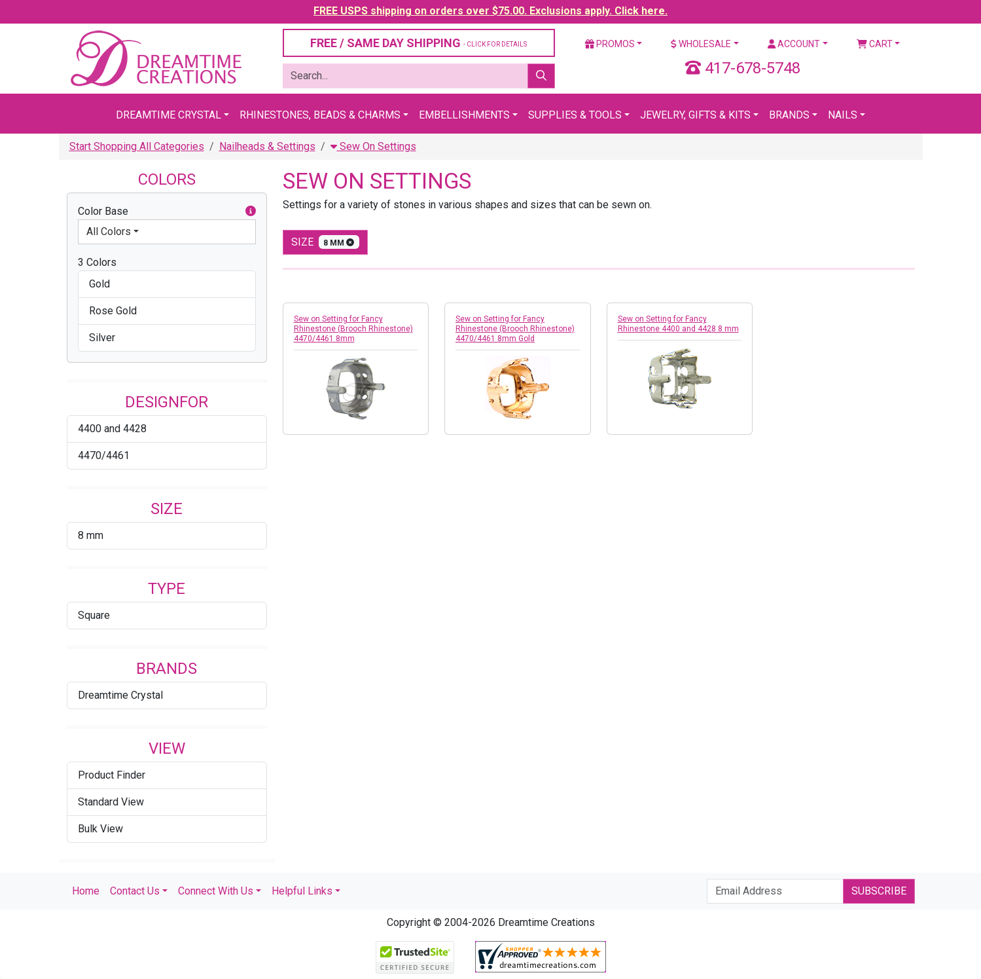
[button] (250, 211)
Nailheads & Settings (267, 146)
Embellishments (464, 115)
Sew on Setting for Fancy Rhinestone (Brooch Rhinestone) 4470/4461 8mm (353, 328)
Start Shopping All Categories (136, 146)
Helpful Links (302, 891)
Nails (842, 115)
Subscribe (878, 891)
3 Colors (97, 262)
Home (85, 891)
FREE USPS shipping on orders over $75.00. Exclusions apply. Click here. (490, 11)
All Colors (108, 231)
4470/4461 (104, 455)
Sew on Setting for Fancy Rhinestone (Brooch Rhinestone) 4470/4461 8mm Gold (515, 328)
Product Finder (111, 775)
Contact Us (135, 891)
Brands (789, 115)
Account (794, 44)
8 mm (90, 535)
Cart (875, 44)
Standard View (111, 802)
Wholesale (701, 44)
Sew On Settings (373, 146)
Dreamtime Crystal (168, 115)
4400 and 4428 (112, 428)
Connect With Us (215, 891)
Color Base (167, 211)
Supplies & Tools (575, 115)
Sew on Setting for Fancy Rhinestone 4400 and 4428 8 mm (678, 323)
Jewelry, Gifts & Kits (695, 115)
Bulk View (100, 828)
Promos (610, 44)
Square (94, 615)
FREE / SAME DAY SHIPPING (418, 43)
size (325, 242)
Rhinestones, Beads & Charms (320, 115)
